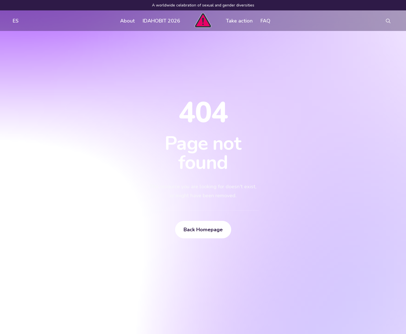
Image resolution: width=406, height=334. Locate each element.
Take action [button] (239, 20)
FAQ (265, 20)
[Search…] (67, 289)
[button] (391, 20)
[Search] (67, 289)
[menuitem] (14, 20)
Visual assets (254, 246)
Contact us (167, 268)
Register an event (258, 257)
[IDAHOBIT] (202, 20)
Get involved (169, 246)
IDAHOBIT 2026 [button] (161, 20)
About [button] (127, 20)
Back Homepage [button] (203, 164)
